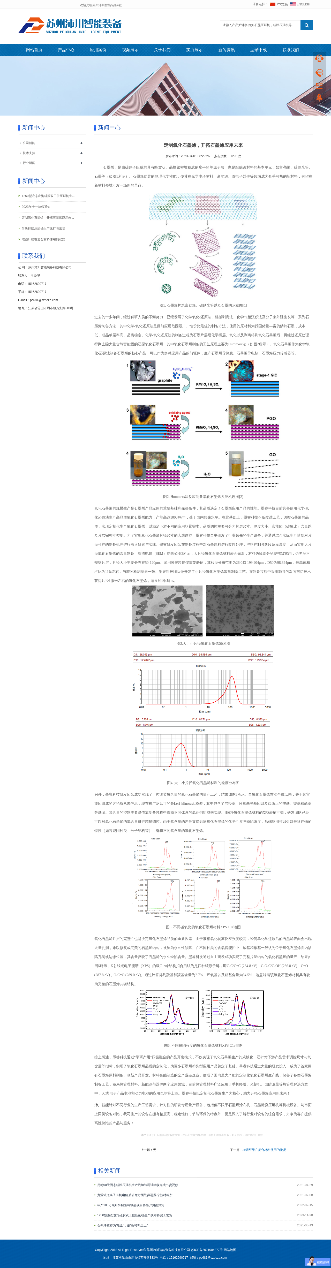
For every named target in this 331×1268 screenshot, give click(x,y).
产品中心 (66, 50)
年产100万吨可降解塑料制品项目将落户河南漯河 (130, 1205)
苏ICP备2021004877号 (207, 1250)
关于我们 (162, 50)
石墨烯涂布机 (239, 1105)
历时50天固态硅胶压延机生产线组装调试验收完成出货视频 (137, 1185)
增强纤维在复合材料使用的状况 (264, 1150)
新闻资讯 (226, 50)
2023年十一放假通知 (36, 207)
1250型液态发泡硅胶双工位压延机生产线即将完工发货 (134, 1215)
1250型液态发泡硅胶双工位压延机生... (48, 196)
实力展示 (194, 50)
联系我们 (290, 50)
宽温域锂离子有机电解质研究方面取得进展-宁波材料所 (135, 1195)
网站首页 (34, 50)
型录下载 (258, 50)
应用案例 (98, 50)
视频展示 (130, 50)
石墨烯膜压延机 (266, 1105)
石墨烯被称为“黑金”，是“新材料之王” (122, 1225)
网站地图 (230, 1250)
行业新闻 (29, 163)
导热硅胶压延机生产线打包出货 (43, 228)
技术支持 (29, 153)
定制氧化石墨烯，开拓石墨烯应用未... (48, 217)
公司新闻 (29, 143)
